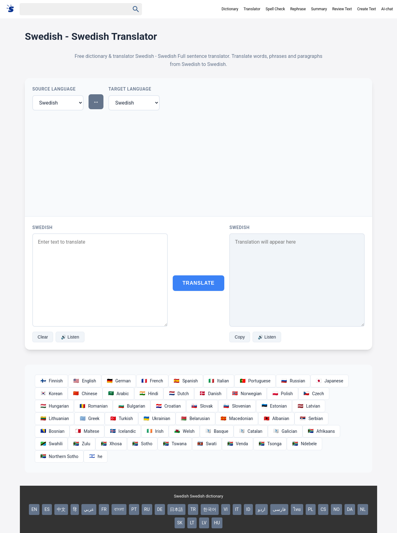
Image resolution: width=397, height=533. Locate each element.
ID (248, 509)
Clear (43, 336)
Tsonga (269, 443)
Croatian (168, 406)
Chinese (85, 393)
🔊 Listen (70, 336)
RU (147, 509)
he (95, 456)
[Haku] (69, 9)
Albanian (276, 418)
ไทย (297, 509)
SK (179, 522)
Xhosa (111, 443)
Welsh (184, 431)
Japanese (329, 380)
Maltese (87, 431)
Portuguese (255, 380)
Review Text (342, 9)
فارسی (279, 509)
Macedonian (237, 418)
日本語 (176, 509)
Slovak (202, 406)
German (118, 380)
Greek (89, 418)
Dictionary (229, 9)
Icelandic (123, 431)
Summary (319, 9)
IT (237, 509)
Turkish (121, 418)
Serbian (311, 418)
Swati (207, 443)
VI (226, 509)
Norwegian (247, 393)
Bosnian (52, 431)
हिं (74, 509)
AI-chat (387, 9)
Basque (216, 431)
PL (310, 509)
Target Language (129, 88)
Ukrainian (157, 418)
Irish (154, 431)
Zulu (81, 443)
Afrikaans (321, 431)
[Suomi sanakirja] (12, 9)
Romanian (93, 406)
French (152, 380)
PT (134, 509)
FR (103, 509)
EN (34, 509)
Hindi (148, 393)
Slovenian (237, 406)
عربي (89, 509)
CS (323, 509)
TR (193, 509)
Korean (51, 393)
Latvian (308, 406)
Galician (285, 431)
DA (350, 509)
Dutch (179, 393)
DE (159, 509)
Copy (240, 336)
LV (204, 522)
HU (217, 522)
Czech (313, 393)
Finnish (51, 380)
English (84, 380)
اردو (261, 509)
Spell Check (275, 9)
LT (192, 522)
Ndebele (304, 443)
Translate (199, 283)
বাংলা (119, 509)
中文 (61, 509)
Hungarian (54, 406)
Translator (252, 9)
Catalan (250, 431)
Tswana (174, 443)
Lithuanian (54, 418)
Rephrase (298, 9)
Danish (210, 393)
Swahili (51, 443)
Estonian (274, 406)
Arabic (118, 393)
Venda (237, 443)
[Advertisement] (198, 162)
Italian (218, 380)
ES (46, 509)
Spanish (186, 380)
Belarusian (195, 418)
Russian (293, 380)
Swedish (42, 227)
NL (363, 509)
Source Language (54, 88)
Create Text (366, 9)
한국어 (209, 509)
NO (336, 509)
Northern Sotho (59, 456)
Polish (282, 393)
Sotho (142, 443)
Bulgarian (131, 406)
